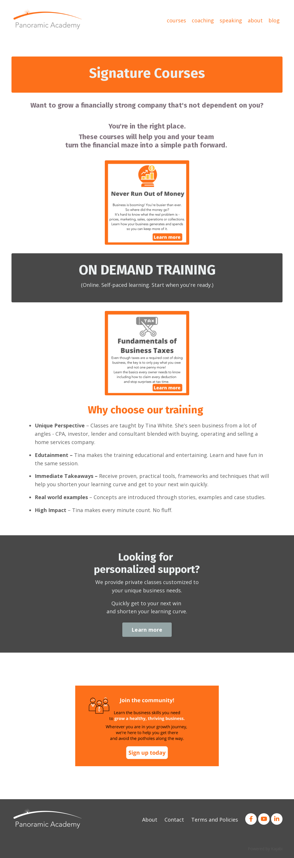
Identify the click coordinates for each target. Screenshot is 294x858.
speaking (231, 20)
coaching (203, 20)
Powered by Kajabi (265, 848)
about (255, 20)
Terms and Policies (214, 819)
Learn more (147, 629)
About (149, 819)
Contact (174, 819)
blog (274, 20)
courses (176, 20)
